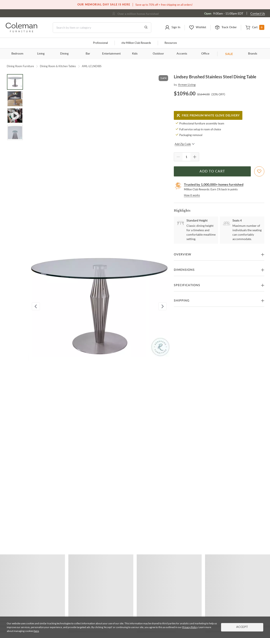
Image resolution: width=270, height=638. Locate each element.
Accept (242, 627)
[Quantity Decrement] (178, 157)
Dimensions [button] (184, 269)
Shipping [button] (181, 300)
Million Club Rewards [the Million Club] (136, 43)
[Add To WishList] (259, 171)
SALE (229, 54)
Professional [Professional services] (100, 43)
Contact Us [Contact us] (257, 13)
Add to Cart (212, 171)
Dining (64, 53)
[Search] (102, 28)
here (36, 631)
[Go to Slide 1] (15, 81)
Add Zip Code (185, 144)
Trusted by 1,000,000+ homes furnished (213, 184)
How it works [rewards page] (192, 195)
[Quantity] (186, 157)
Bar (88, 53)
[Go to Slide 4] (15, 132)
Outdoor (158, 53)
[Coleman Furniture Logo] (21, 31)
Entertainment (111, 53)
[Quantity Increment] (194, 157)
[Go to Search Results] (146, 27)
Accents (182, 53)
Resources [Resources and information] (171, 43)
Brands (252, 53)
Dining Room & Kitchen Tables (58, 66)
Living (41, 53)
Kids (135, 53)
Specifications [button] (187, 285)
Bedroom (17, 53)
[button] (172, 27)
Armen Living (187, 84)
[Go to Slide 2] (15, 98)
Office (205, 53)
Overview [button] (182, 254)
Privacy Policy (189, 627)
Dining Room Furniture (20, 66)
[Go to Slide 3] (15, 115)
